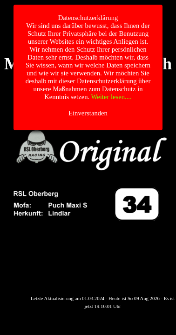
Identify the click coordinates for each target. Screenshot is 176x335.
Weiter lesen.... (111, 96)
